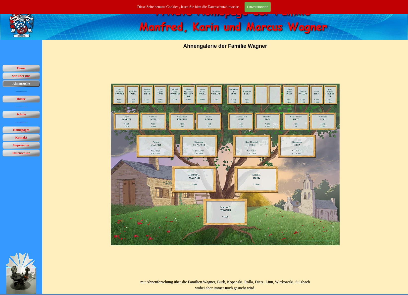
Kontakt (21, 137)
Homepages (21, 130)
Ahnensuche (21, 83)
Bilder (21, 99)
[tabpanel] (225, 46)
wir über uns (21, 76)
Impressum (21, 145)
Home (21, 68)
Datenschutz (21, 153)
